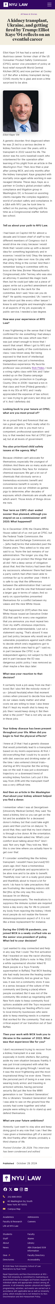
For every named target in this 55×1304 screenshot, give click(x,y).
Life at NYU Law (10, 1226)
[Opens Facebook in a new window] (5, 1189)
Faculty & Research (12, 1221)
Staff (5, 1238)
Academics (8, 1217)
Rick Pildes (38, 368)
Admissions (33, 1217)
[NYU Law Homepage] (16, 4)
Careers (32, 1221)
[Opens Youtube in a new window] (16, 1189)
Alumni (31, 1238)
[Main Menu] (49, 4)
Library (31, 1243)
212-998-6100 (15, 1197)
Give (5, 1255)
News (6, 1247)
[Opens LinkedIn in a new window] (26, 1189)
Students (7, 1234)
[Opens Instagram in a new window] (21, 1189)
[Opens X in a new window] (10, 1189)
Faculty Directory (36, 1255)
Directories (8, 1259)
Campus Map (14, 1209)
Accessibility (34, 1259)
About (6, 1243)
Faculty (31, 1234)
